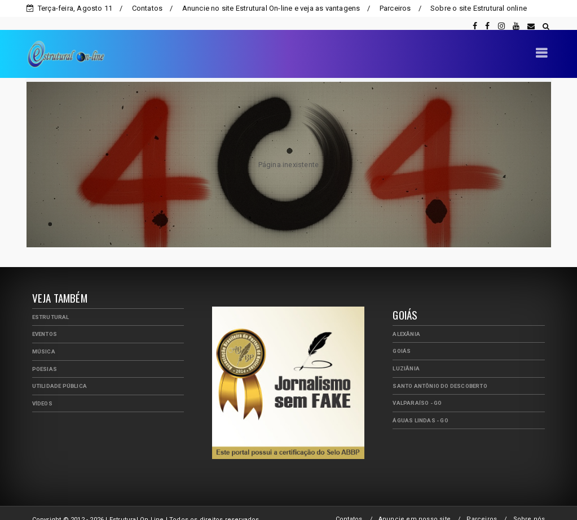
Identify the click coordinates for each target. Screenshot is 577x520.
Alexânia (406, 321)
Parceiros (395, 8)
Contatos (147, 8)
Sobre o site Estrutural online (478, 8)
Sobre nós (529, 506)
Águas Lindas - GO (420, 407)
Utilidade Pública (59, 373)
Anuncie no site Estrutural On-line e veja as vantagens (271, 8)
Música (43, 338)
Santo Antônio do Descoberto (440, 373)
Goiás (402, 338)
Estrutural (50, 304)
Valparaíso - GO (417, 390)
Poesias (44, 356)
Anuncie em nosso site (414, 506)
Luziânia (406, 355)
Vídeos (42, 390)
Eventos (44, 321)
